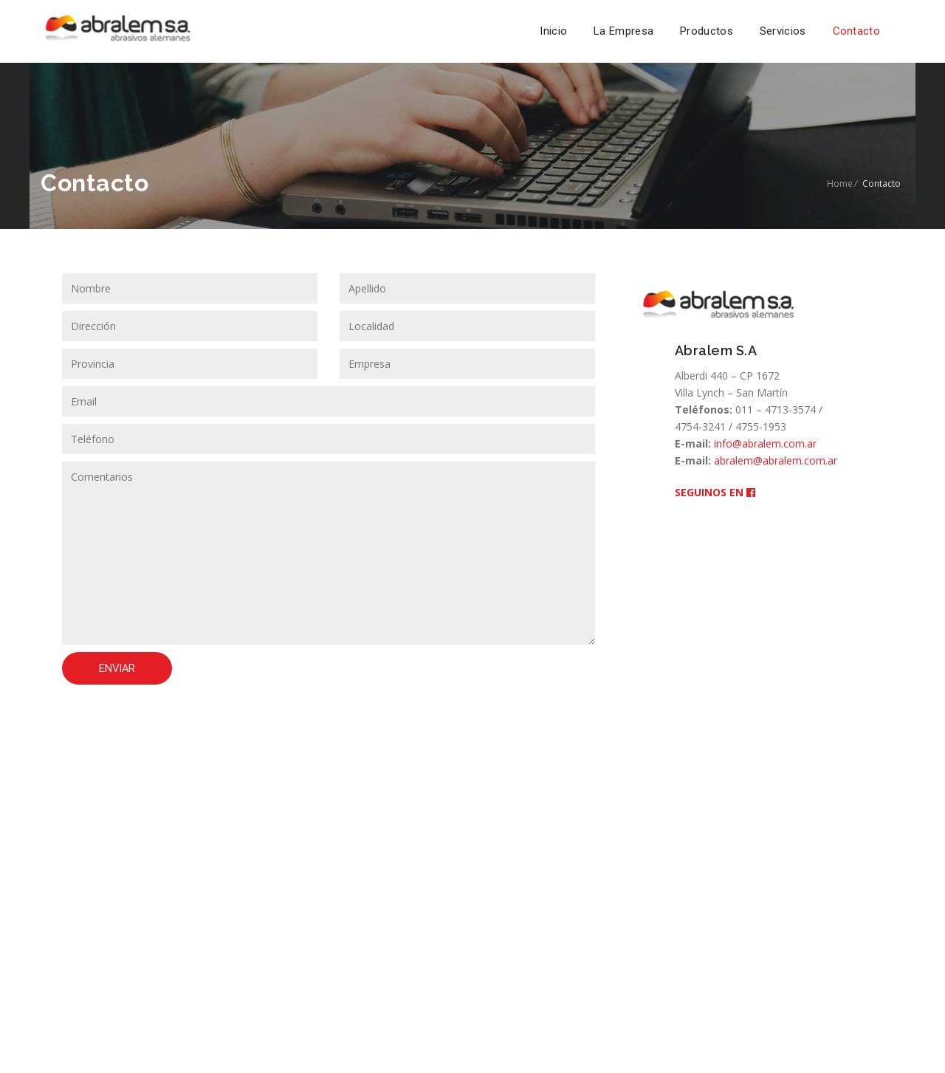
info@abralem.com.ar (765, 443)
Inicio (553, 31)
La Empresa (623, 31)
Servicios (783, 31)
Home (840, 183)
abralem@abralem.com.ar (775, 460)
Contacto (856, 31)
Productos (706, 31)
